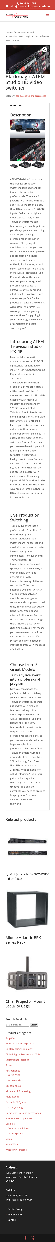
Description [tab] (15, 105)
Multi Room (12, 1096)
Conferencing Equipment (19, 1049)
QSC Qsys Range (15, 1107)
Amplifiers (11, 1038)
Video (9, 1139)
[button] (44, 49)
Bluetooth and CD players (20, 1043)
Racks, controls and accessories (31, 95)
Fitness (10, 1065)
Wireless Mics (15, 1080)
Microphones (13, 1070)
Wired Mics (14, 1075)
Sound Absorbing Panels (19, 1118)
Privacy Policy (15, 1214)
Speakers (11, 1123)
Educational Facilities (17, 1059)
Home (9, 31)
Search (34, 1024)
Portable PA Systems (17, 1102)
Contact (12, 1219)
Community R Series (19, 1128)
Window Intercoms (16, 1149)
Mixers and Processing (18, 1091)
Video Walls (12, 1144)
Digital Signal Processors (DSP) (23, 1054)
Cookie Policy (15, 1209)
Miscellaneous (13, 1085)
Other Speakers (16, 1133)
